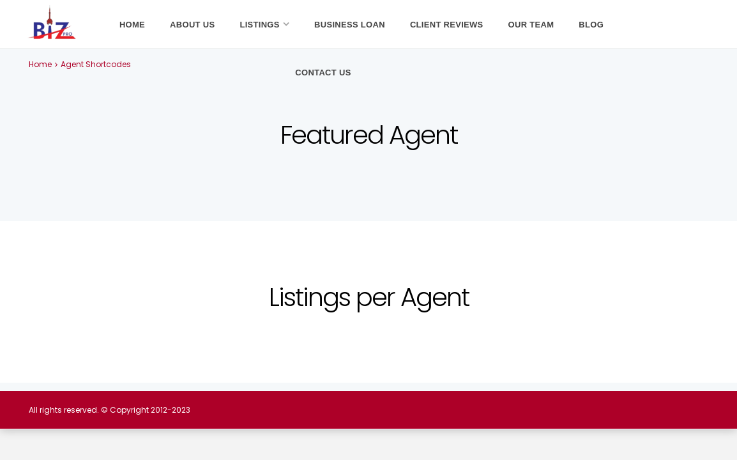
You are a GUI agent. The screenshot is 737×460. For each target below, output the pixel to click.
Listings (259, 24)
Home (132, 24)
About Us (192, 24)
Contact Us (323, 72)
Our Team (531, 24)
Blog (591, 24)
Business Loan (349, 24)
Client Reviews (446, 24)
